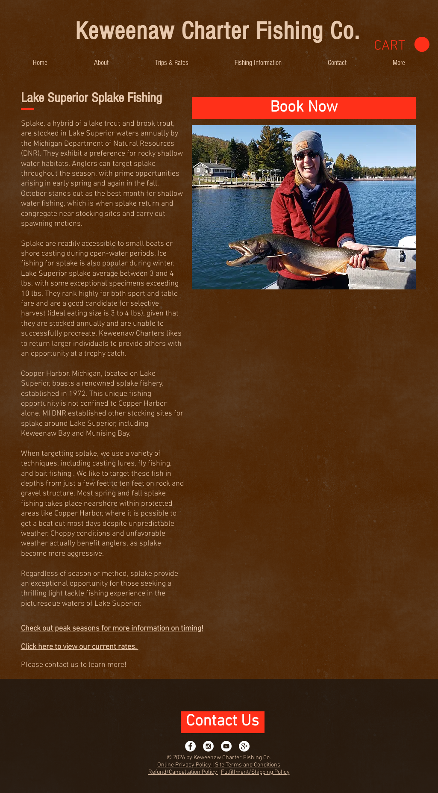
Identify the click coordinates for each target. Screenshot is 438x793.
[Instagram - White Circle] (208, 746)
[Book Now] (304, 108)
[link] (401, 45)
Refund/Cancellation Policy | (184, 772)
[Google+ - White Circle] (244, 746)
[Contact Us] (223, 722)
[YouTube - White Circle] (226, 746)
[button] (101, 63)
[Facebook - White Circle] (190, 746)
